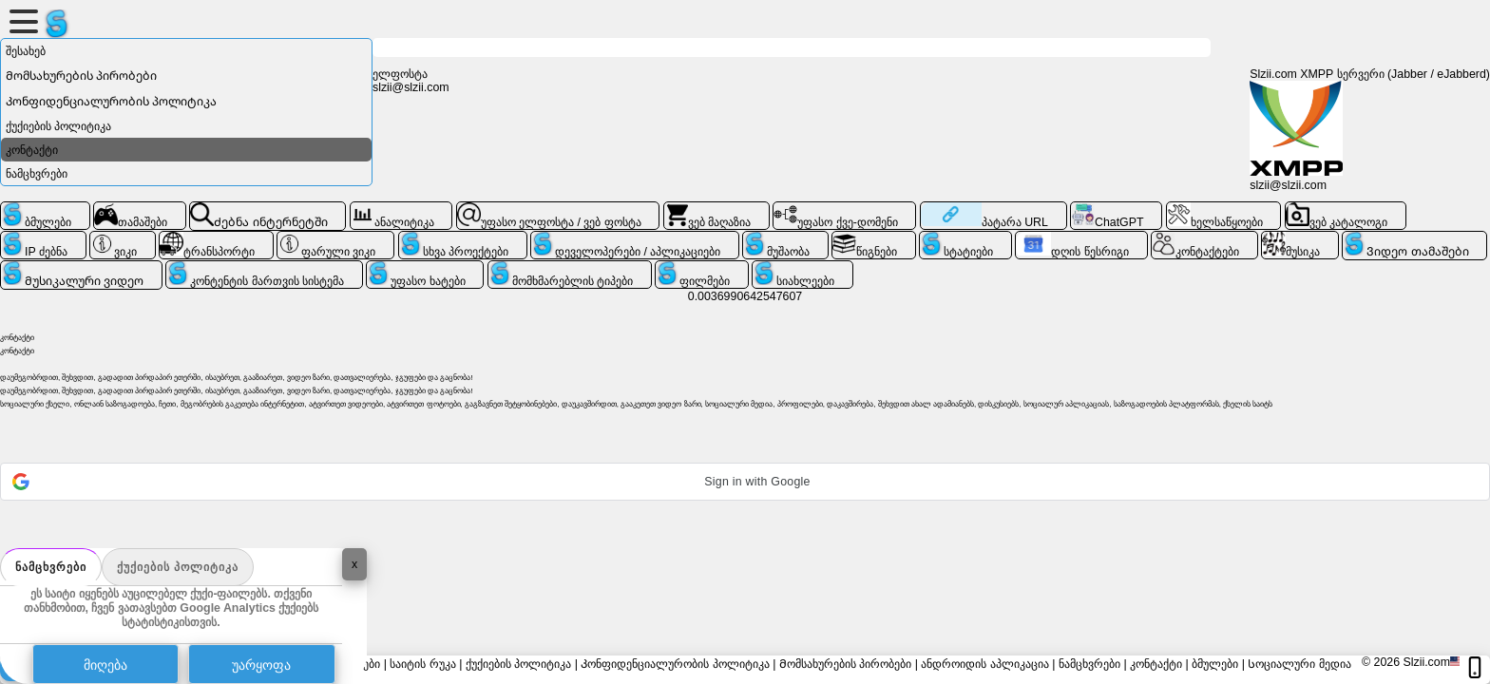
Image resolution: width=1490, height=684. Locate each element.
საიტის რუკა (422, 664)
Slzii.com (1426, 662)
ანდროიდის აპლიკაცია (984, 664)
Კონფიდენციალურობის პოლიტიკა (111, 101)
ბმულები (1215, 664)
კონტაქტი (32, 150)
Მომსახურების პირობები (81, 76)
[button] (745, 482)
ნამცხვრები (50, 567)
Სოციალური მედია (1299, 664)
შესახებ (26, 51)
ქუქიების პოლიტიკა (178, 567)
